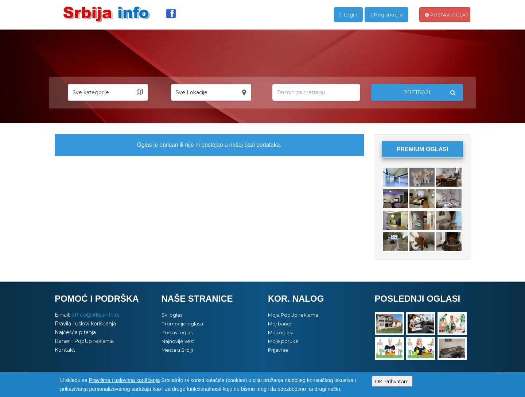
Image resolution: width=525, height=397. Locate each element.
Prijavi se (278, 350)
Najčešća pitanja (75, 332)
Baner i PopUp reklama (84, 341)
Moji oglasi (280, 332)
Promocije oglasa (182, 324)
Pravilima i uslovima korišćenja (124, 380)
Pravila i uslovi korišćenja (85, 323)
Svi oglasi (172, 315)
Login (348, 15)
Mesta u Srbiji (177, 350)
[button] (108, 92)
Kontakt (65, 350)
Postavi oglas (446, 15)
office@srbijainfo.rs (95, 315)
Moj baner (280, 324)
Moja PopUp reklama (293, 315)
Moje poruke (283, 341)
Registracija (386, 15)
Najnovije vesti (178, 341)
